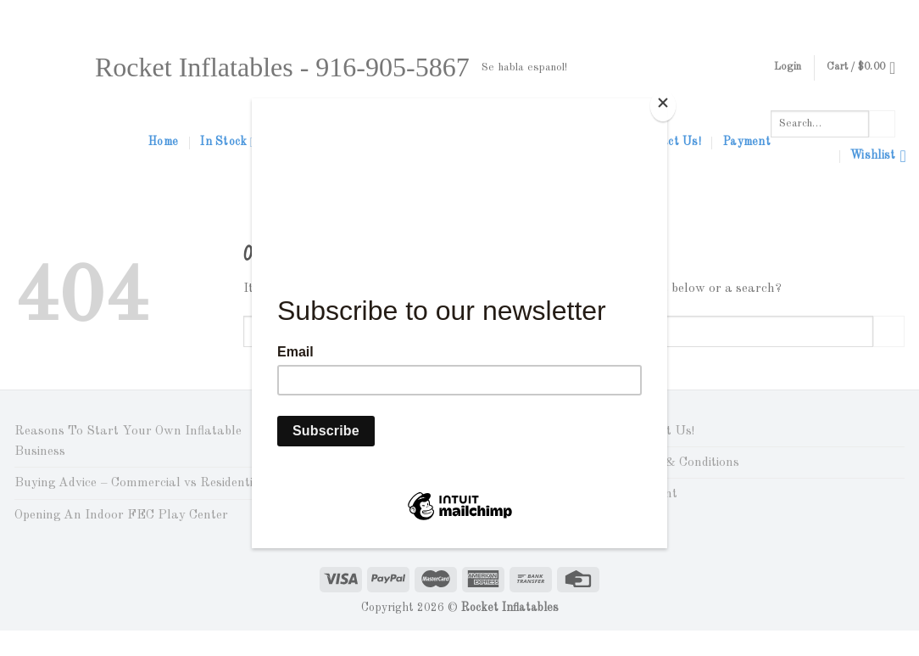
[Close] (663, 105)
